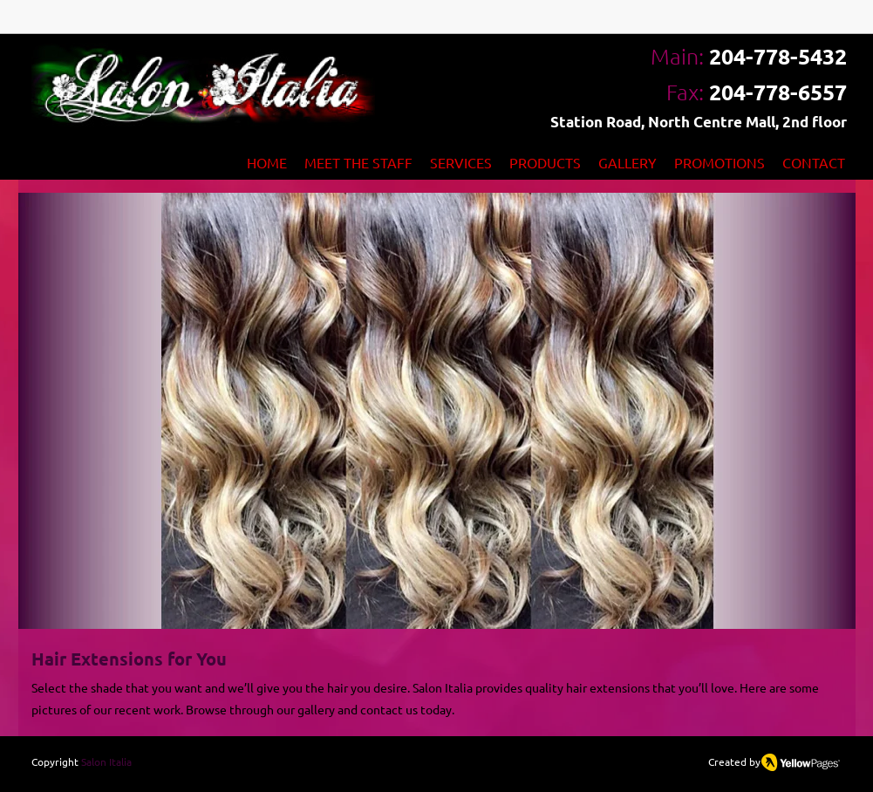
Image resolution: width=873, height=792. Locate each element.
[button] (437, 411)
